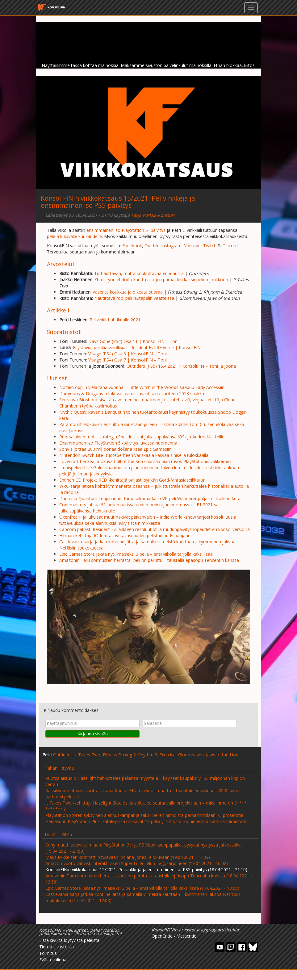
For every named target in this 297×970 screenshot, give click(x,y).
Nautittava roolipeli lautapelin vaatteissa (134, 298)
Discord (230, 246)
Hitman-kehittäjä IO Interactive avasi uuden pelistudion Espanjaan (124, 535)
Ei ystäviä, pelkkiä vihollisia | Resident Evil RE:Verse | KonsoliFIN (137, 347)
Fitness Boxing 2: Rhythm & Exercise (139, 755)
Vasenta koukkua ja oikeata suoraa (128, 292)
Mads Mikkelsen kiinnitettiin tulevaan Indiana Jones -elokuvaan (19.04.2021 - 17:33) (127, 857)
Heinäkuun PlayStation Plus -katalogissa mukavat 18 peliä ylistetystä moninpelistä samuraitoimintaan (146, 821)
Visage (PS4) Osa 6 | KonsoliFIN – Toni (127, 354)
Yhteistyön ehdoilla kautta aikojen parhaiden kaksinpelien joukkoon (161, 279)
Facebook (132, 246)
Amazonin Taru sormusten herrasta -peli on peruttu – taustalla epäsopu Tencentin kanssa (149, 560)
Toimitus (48, 953)
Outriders (62, 755)
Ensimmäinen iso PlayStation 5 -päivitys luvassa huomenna (118, 443)
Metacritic (186, 936)
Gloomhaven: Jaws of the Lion (208, 755)
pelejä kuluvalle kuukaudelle (74, 236)
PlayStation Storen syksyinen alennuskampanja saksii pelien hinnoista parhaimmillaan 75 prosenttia (144, 815)
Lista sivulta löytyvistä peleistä (69, 940)
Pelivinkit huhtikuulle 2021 (115, 320)
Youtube (192, 246)
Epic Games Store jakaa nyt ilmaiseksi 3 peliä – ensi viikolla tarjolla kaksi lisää (136, 554)
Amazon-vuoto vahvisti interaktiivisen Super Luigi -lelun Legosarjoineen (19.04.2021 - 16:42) (136, 863)
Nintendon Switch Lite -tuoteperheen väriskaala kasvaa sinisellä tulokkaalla (133, 455)
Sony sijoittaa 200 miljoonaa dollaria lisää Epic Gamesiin (115, 449)
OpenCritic (162, 936)
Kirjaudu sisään (92, 734)
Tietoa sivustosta (56, 947)
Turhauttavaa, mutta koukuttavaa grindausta (139, 273)
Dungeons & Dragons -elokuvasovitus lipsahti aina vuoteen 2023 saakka (131, 393)
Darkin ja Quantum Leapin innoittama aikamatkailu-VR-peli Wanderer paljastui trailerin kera (150, 498)
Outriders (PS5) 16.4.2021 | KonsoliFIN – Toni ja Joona (181, 366)
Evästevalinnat (53, 960)
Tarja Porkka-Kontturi (153, 215)
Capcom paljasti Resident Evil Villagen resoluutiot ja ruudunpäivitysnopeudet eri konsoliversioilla (154, 529)
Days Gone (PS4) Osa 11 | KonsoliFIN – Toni (133, 341)
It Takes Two (87, 755)
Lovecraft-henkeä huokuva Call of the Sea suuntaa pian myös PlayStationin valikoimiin (145, 461)
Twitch (209, 246)
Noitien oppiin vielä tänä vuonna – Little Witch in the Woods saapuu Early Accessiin (141, 387)
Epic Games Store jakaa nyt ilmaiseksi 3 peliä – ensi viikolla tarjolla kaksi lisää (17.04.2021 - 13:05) (142, 888)
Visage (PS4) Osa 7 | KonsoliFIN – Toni (127, 360)
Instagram (171, 246)
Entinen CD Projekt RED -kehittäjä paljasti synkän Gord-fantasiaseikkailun (132, 480)
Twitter (151, 246)
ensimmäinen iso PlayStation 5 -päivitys (125, 230)
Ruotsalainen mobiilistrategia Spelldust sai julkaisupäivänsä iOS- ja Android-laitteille (141, 437)
